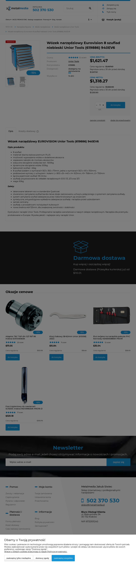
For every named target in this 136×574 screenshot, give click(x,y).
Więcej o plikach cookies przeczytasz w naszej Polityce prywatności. (35, 551)
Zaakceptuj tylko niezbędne (18, 558)
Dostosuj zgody (42, 558)
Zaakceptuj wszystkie (63, 558)
